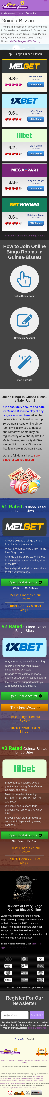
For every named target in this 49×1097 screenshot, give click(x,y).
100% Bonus (36, 85)
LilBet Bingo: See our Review (25, 849)
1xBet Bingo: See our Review (25, 718)
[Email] (14, 1015)
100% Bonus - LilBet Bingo (24, 841)
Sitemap (24, 1062)
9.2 (11, 147)
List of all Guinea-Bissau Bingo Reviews (24, 987)
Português (19, 1039)
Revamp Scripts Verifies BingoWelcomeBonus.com (19, 1088)
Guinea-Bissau (9, 13)
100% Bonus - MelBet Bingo (24, 588)
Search (44, 1060)
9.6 (11, 113)
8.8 (11, 182)
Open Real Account (23, 582)
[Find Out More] (37, 1028)
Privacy (20, 1060)
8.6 (11, 217)
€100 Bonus (36, 223)
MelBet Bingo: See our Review (25, 596)
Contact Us (13, 1060)
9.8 (11, 78)
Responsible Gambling (33, 1060)
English (31, 13)
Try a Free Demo (22, 707)
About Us (4, 1060)
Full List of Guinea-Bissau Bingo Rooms (24, 235)
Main (21, 13)
